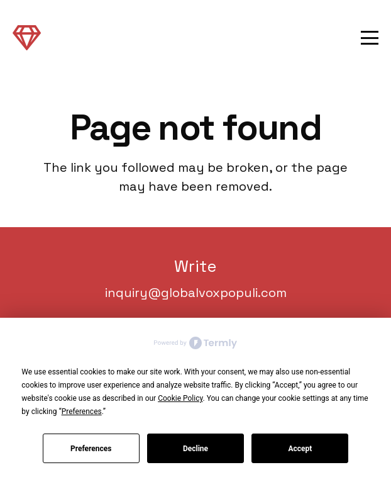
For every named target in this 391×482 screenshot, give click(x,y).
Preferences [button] (82, 411)
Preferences (91, 448)
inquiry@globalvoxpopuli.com (196, 292)
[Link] (27, 37)
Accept (300, 448)
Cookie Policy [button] (180, 398)
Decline (195, 448)
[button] (369, 38)
